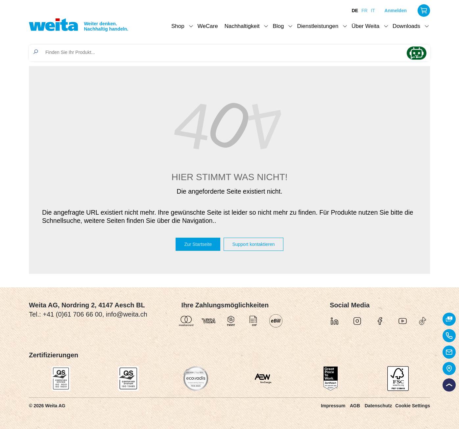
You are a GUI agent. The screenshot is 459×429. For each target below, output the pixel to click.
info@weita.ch (126, 314)
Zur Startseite (198, 244)
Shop (177, 26)
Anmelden (395, 10)
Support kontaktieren (253, 244)
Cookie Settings (412, 405)
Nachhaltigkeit (242, 26)
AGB (355, 405)
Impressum (333, 405)
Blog (278, 26)
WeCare (208, 26)
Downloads (406, 26)
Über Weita (365, 26)
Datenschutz (378, 405)
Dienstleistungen (317, 26)
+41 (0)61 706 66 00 (72, 314)
